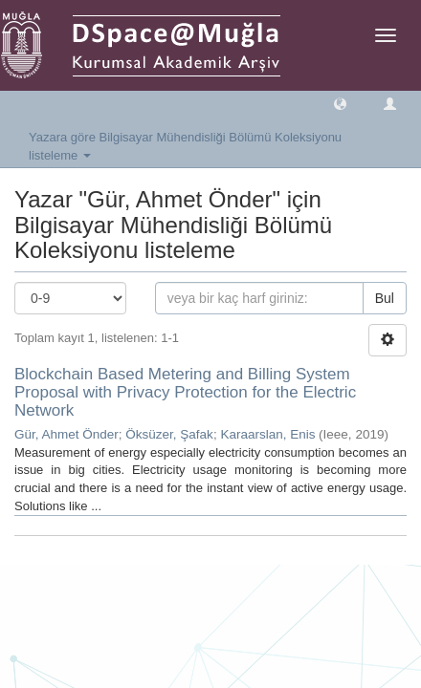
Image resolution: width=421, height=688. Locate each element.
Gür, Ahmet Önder (66, 434)
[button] (340, 102)
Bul (384, 298)
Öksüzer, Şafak (169, 434)
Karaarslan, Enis (267, 434)
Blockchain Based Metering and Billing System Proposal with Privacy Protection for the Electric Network (185, 392)
